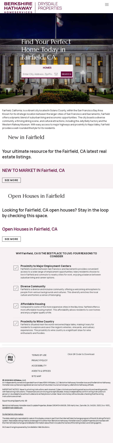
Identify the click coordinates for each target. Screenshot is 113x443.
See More (11, 180)
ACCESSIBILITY (39, 365)
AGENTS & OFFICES (41, 370)
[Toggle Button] (107, 5)
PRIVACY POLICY (40, 360)
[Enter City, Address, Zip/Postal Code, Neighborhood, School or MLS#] (37, 74)
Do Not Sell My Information (12, 414)
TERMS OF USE (39, 355)
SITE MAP (36, 376)
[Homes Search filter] (56, 74)
